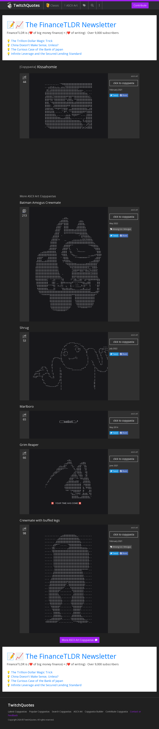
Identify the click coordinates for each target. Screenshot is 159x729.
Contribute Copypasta (117, 711)
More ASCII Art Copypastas (79, 640)
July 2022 (113, 348)
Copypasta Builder (94, 711)
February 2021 (116, 89)
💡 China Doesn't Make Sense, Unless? (32, 45)
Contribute (140, 5)
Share (123, 95)
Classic (52, 5)
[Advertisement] (79, 168)
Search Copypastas (61, 711)
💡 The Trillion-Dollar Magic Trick (29, 41)
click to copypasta (123, 83)
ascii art (134, 76)
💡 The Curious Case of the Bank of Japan (35, 49)
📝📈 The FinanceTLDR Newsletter (61, 24)
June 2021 (114, 465)
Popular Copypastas (39, 711)
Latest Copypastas (17, 711)
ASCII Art (71, 5)
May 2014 (114, 427)
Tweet (114, 95)
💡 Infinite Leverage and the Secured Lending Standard (44, 54)
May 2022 (114, 223)
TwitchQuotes (24, 5)
